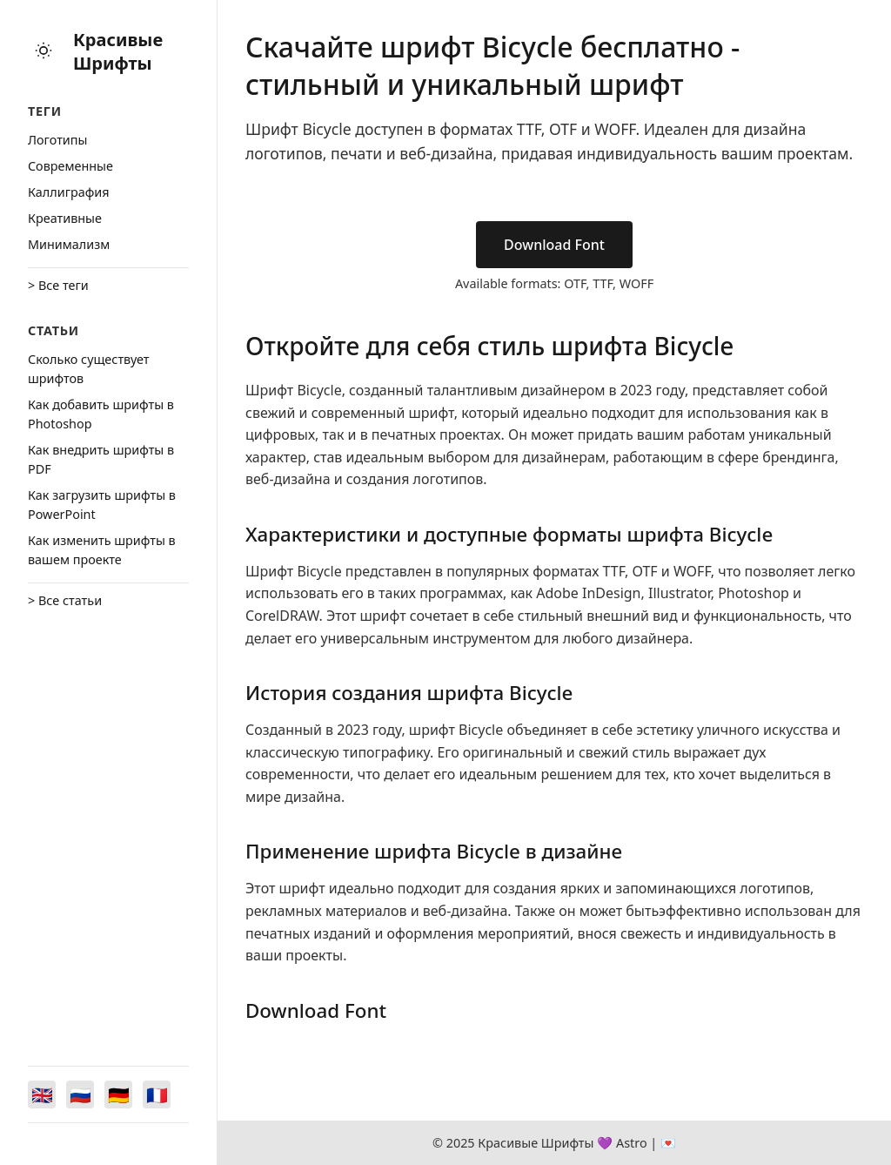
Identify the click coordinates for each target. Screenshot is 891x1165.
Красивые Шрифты (118, 51)
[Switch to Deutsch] (118, 1094)
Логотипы (57, 139)
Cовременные (70, 166)
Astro (631, 1143)
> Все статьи (65, 600)
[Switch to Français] (157, 1094)
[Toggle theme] (43, 52)
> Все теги (58, 285)
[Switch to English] (42, 1094)
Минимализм (69, 244)
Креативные (65, 218)
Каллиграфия (69, 192)
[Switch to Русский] (80, 1094)
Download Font (554, 244)
